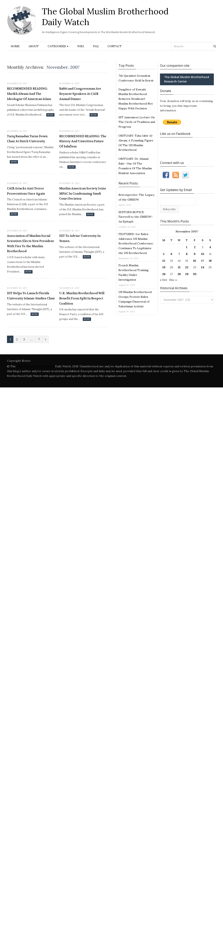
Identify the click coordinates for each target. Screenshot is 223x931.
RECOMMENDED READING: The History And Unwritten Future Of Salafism (82, 141)
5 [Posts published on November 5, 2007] (164, 254)
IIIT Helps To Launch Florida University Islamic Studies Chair (31, 295)
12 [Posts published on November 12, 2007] (163, 261)
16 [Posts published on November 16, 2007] (194, 261)
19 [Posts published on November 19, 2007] (163, 267)
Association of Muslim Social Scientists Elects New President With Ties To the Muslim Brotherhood (30, 243)
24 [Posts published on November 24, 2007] (202, 267)
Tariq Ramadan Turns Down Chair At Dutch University (27, 138)
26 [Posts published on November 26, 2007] (164, 274)
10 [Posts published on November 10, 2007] (202, 254)
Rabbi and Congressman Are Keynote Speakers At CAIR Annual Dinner (80, 94)
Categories (57, 46)
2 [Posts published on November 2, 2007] (194, 247)
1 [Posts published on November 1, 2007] (186, 247)
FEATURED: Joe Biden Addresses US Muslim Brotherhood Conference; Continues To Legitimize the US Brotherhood (135, 243)
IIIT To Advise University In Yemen (80, 238)
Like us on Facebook (175, 133)
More (50, 114)
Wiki (80, 46)
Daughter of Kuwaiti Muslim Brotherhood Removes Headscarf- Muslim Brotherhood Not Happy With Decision (135, 99)
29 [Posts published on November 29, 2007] (186, 274)
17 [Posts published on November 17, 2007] (202, 261)
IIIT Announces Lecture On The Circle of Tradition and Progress (136, 122)
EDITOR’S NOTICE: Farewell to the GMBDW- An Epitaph (135, 216)
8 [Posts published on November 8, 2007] (186, 254)
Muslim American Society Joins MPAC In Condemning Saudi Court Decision (82, 193)
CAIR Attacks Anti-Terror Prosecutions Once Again (26, 191)
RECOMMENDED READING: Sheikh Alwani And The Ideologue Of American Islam (29, 94)
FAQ (96, 46)
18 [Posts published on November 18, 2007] (210, 261)
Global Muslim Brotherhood (35, 366)
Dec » (173, 280)
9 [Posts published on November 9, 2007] (194, 254)
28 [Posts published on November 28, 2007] (179, 274)
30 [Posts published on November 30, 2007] (194, 274)
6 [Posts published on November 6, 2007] (171, 254)
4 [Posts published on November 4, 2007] (210, 247)
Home (15, 46)
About (34, 46)
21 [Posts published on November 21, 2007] (179, 267)
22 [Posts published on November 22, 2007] (186, 267)
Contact (115, 46)
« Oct (163, 280)
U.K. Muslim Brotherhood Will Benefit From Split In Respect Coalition (81, 298)
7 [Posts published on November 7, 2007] (179, 254)
